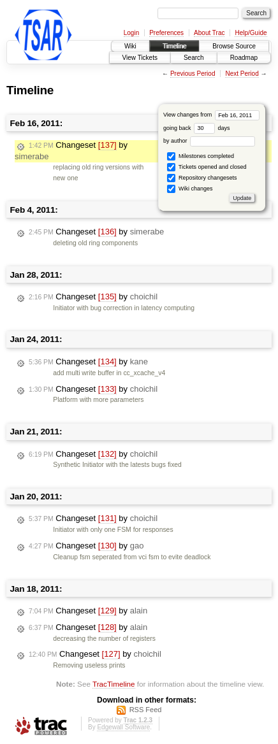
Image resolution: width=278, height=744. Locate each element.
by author (209, 141)
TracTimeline (113, 684)
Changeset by (96, 232)
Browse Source (234, 46)
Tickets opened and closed (206, 167)
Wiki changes (189, 189)
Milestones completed (200, 156)
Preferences (166, 32)
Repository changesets (202, 178)
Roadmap (244, 57)
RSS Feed (145, 709)
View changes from (211, 114)
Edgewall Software (123, 727)
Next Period (241, 73)
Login (131, 32)
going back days (196, 128)
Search (194, 57)
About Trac (209, 32)
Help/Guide (251, 32)
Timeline (174, 46)
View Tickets (139, 57)
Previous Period (193, 73)
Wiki (130, 46)
